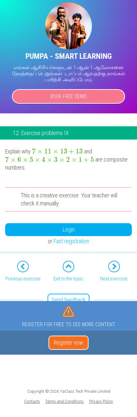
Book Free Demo (68, 96)
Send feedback (68, 300)
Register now (68, 342)
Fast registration (71, 241)
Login (69, 229)
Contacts (32, 401)
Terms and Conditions (64, 401)
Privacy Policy (101, 401)
